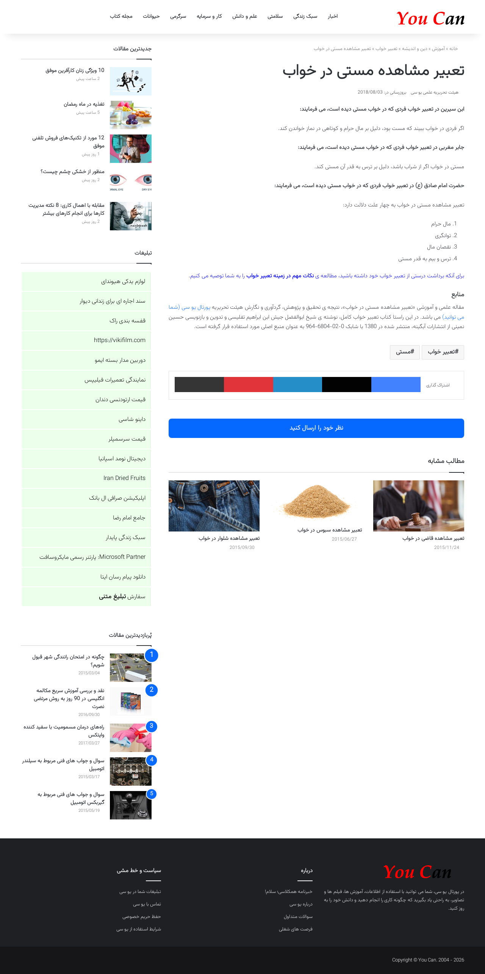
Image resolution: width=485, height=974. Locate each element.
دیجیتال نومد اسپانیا (122, 459)
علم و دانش (244, 17)
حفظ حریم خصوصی (141, 917)
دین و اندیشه (414, 49)
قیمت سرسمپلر (127, 439)
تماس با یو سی (147, 904)
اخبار (333, 17)
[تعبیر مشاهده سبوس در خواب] (316, 501)
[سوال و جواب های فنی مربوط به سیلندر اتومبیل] (131, 771)
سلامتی (275, 17)
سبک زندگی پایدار (126, 538)
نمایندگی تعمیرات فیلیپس (115, 380)
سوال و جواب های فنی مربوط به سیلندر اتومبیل (63, 765)
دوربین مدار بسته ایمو (120, 360)
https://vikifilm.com (120, 341)
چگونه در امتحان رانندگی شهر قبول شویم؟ (68, 661)
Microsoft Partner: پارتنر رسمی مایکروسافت (92, 557)
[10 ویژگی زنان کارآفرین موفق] (131, 81)
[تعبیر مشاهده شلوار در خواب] (214, 506)
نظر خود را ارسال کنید (316, 428)
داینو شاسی (132, 420)
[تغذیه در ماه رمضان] (131, 115)
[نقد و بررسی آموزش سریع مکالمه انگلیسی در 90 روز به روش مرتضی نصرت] (131, 701)
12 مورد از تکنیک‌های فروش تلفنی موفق (68, 142)
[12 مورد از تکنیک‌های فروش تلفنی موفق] (131, 148)
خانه (456, 49)
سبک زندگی (305, 17)
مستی (403, 352)
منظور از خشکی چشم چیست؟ (72, 172)
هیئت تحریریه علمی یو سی (434, 92)
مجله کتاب (121, 17)
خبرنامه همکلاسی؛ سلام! (289, 892)
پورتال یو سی (447, 892)
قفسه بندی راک (128, 321)
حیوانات (151, 17)
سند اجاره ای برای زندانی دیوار (113, 301)
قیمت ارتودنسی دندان (120, 400)
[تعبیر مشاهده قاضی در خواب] (418, 506)
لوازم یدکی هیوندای (123, 282)
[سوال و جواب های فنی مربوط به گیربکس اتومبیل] (131, 805)
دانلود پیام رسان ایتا (123, 577)
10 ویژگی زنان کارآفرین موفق (74, 71)
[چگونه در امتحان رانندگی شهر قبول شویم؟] (131, 668)
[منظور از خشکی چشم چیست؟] (131, 182)
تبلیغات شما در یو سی (140, 892)
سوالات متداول (298, 917)
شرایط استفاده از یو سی (138, 929)
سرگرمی (178, 17)
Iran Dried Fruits (124, 479)
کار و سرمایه (209, 17)
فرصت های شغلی (296, 929)
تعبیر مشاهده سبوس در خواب (329, 530)
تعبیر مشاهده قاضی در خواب (433, 539)
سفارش (122, 597)
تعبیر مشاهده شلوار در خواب (229, 539)
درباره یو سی (301, 904)
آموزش (438, 49)
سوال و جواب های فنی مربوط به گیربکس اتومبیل (71, 799)
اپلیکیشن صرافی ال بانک (117, 498)
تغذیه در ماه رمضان (84, 104)
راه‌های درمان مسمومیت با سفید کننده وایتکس (63, 731)
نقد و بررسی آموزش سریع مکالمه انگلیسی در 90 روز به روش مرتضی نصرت (69, 699)
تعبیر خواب (386, 49)
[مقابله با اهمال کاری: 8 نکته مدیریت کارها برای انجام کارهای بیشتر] (131, 216)
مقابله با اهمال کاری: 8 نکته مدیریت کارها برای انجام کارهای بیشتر (66, 210)
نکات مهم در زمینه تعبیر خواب (280, 276)
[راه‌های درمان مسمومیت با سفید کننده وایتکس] (131, 738)
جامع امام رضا (129, 518)
